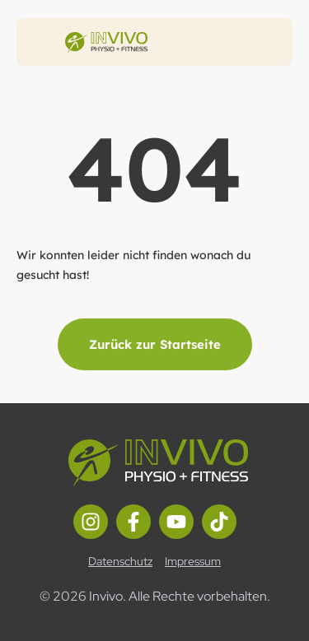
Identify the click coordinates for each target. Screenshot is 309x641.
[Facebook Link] (133, 521)
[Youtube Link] (176, 521)
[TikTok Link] (219, 521)
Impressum (193, 561)
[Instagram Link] (90, 521)
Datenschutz (120, 561)
